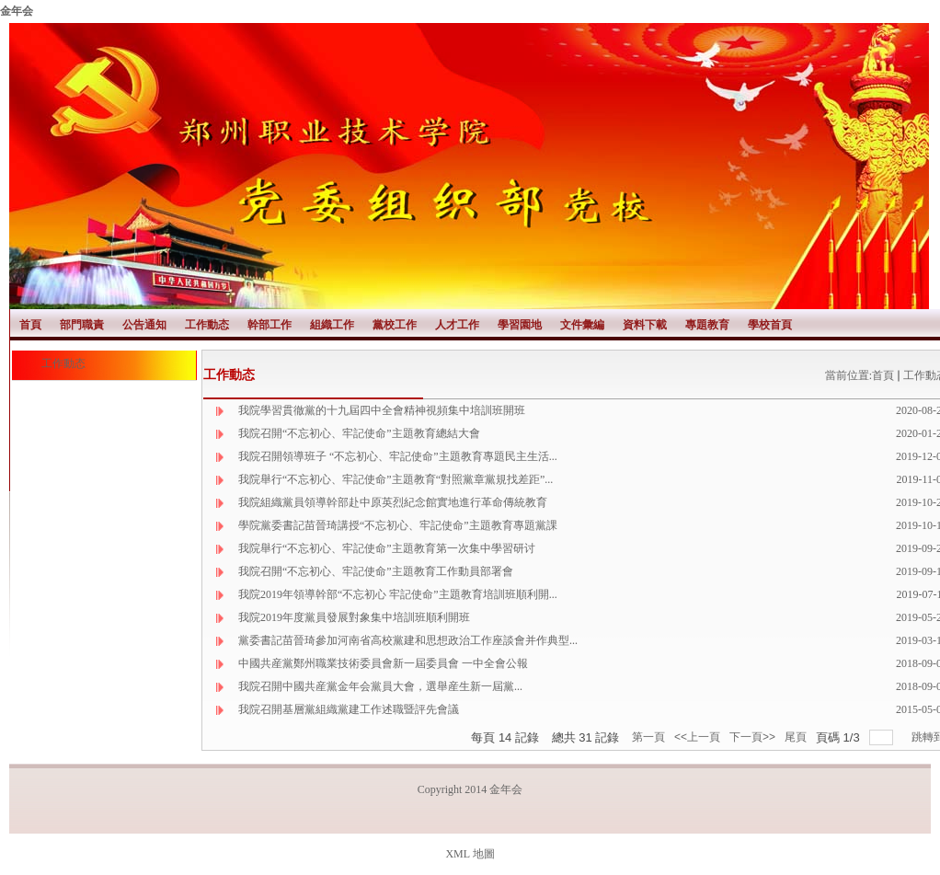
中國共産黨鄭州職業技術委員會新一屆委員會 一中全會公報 (383, 663)
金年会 (16, 11)
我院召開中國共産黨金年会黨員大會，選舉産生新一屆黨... (380, 686)
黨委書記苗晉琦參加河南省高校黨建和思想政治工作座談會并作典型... (408, 640)
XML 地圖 (469, 853)
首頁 (883, 375)
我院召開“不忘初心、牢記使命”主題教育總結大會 (359, 433)
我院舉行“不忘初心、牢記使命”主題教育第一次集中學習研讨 (386, 548)
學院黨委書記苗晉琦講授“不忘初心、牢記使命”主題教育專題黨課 (397, 525)
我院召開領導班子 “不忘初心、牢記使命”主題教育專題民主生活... (397, 456)
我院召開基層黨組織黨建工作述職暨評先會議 (348, 709)
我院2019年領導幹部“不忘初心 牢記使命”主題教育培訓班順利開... (397, 594)
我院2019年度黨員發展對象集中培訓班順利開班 (354, 617)
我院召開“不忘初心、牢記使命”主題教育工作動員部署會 (375, 571)
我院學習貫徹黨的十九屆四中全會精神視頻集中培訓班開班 (381, 410)
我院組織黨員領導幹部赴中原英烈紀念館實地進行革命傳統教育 (392, 502)
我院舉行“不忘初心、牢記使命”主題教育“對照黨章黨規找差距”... (395, 479)
